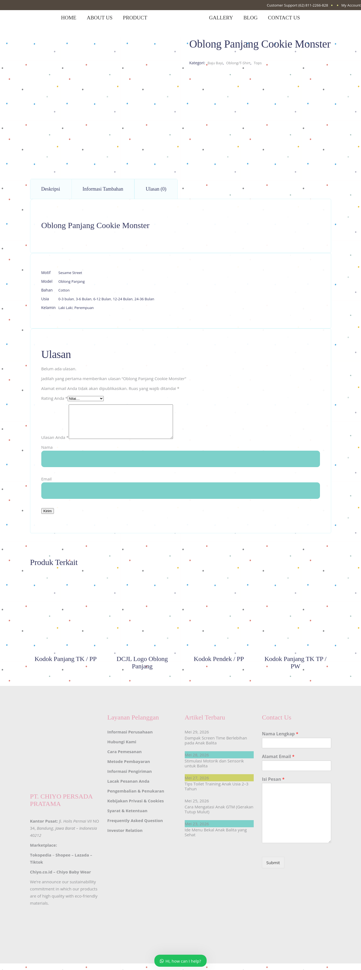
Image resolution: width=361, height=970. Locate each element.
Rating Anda (54, 398)
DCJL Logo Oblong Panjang (142, 669)
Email (46, 485)
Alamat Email (278, 763)
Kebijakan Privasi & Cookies (135, 807)
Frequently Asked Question (135, 827)
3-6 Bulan (83, 298)
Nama (47, 453)
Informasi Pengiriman (129, 777)
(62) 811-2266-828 (313, 5)
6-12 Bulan (102, 298)
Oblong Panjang (71, 281)
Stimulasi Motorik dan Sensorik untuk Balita (214, 770)
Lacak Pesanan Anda (128, 787)
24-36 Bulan (144, 298)
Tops (258, 62)
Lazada (82, 861)
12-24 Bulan (122, 298)
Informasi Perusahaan (130, 738)
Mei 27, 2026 (197, 784)
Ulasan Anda (55, 444)
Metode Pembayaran (128, 768)
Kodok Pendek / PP (219, 665)
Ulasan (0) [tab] (156, 189)
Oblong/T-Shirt (238, 62)
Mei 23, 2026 (197, 830)
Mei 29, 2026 (197, 738)
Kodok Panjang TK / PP (65, 665)
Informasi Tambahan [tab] (103, 189)
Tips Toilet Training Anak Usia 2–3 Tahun (217, 793)
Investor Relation (125, 837)
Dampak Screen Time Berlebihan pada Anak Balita (216, 747)
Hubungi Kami (121, 748)
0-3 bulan (66, 298)
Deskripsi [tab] (50, 189)
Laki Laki (65, 307)
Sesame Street (70, 272)
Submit (273, 869)
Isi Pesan (273, 786)
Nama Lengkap (280, 740)
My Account (351, 5)
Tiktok (36, 868)
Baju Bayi (215, 62)
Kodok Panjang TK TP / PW (295, 669)
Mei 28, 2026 (197, 761)
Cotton (64, 290)
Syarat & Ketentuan (127, 817)
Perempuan (84, 307)
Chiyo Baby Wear (73, 878)
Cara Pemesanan (124, 758)
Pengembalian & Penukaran (135, 797)
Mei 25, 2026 (197, 807)
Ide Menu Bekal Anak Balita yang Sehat (216, 839)
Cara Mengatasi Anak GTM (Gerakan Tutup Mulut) (219, 816)
